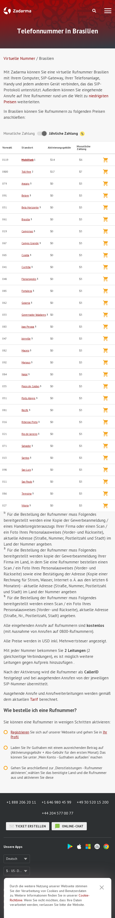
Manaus (26, 362)
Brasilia (26, 219)
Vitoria (25, 505)
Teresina (27, 493)
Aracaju (25, 183)
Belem (25, 195)
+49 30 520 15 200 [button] (93, 802)
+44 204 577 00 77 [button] (57, 813)
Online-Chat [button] (69, 826)
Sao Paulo (27, 481)
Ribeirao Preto (30, 422)
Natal (24, 374)
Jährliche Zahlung (67, 133)
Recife (25, 410)
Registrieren (20, 732)
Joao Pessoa (28, 326)
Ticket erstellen (27, 826)
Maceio (25, 350)
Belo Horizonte (30, 207)
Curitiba (26, 267)
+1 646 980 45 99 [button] (56, 802)
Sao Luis (26, 469)
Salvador (26, 446)
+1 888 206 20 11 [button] (21, 802)
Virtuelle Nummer (19, 58)
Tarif (34, 699)
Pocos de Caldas (30, 386)
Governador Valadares (34, 314)
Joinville (26, 338)
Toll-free (26, 171)
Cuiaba (25, 255)
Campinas (27, 231)
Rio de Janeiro (29, 434)
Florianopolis (29, 279)
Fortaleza (27, 291)
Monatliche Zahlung (19, 133)
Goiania (26, 302)
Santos (25, 457)
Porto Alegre (28, 398)
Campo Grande (30, 243)
